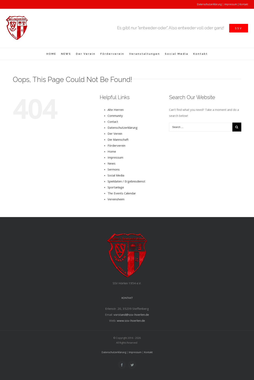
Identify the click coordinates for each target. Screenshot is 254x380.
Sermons (114, 169)
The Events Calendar (122, 193)
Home (112, 151)
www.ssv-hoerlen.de (131, 321)
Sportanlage (116, 187)
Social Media (116, 175)
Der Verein (115, 133)
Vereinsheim (116, 199)
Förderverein (116, 145)
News (111, 163)
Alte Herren (116, 110)
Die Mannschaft (118, 139)
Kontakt (244, 4)
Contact (113, 122)
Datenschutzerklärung (209, 4)
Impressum (230, 4)
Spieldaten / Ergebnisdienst (126, 181)
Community (115, 116)
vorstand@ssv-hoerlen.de (131, 315)
